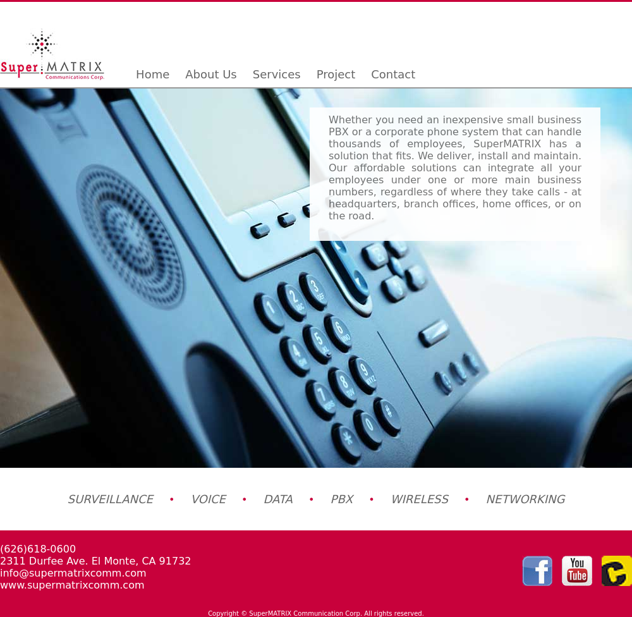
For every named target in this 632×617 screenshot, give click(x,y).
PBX (342, 499)
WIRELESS (419, 499)
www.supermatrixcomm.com (72, 585)
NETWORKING (525, 499)
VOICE (208, 499)
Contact (393, 74)
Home (152, 74)
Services (277, 74)
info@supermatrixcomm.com (73, 573)
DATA (278, 499)
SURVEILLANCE (110, 499)
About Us (211, 74)
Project (336, 74)
